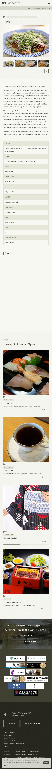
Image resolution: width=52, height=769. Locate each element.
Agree (46, 762)
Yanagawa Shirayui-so (12, 602)
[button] (46, 71)
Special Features (9, 738)
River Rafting (7, 735)
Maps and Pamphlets (38, 757)
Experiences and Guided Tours (13, 744)
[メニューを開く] (49, 3)
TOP (29, 8)
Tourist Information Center (24, 757)
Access (5, 746)
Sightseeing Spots (38, 8)
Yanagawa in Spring (20, 751)
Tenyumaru (7, 403)
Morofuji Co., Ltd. (10, 538)
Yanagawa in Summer (33, 751)
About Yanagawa (8, 732)
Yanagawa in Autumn (20, 754)
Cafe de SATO (8, 470)
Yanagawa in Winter (33, 754)
